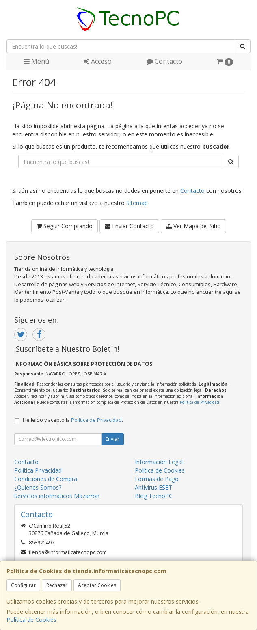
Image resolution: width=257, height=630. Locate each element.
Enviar (112, 439)
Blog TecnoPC (154, 496)
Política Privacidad (38, 470)
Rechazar (56, 585)
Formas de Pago (157, 479)
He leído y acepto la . (73, 419)
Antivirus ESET (153, 487)
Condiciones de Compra (45, 479)
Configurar (23, 585)
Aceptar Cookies (97, 585)
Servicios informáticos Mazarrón (56, 496)
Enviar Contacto (129, 226)
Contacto (164, 61)
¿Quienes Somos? (37, 487)
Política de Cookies (31, 620)
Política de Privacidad (199, 402)
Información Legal (159, 462)
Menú (36, 61)
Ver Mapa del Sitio (193, 226)
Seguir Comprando (65, 226)
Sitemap (137, 203)
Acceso (98, 61)
